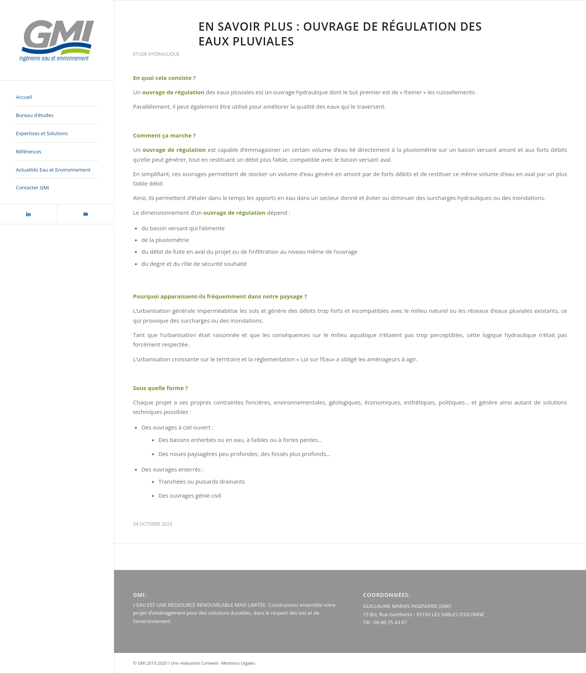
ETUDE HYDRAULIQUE (156, 54)
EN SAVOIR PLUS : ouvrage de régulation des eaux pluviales (340, 34)
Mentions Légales (238, 663)
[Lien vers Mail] (85, 214)
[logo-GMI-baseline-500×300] (57, 40)
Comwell (209, 663)
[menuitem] (57, 97)
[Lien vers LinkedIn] (28, 214)
